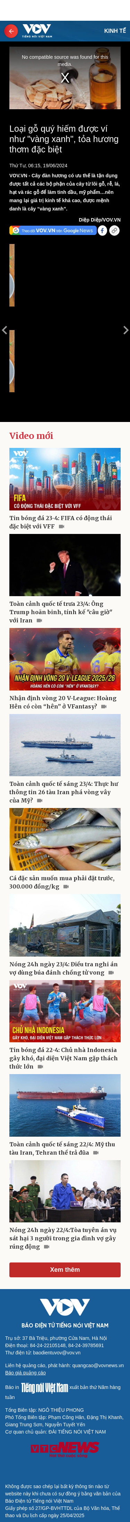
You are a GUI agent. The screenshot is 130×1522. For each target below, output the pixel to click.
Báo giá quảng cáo (25, 1372)
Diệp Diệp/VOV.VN (100, 220)
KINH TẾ (115, 31)
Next (125, 330)
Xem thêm (65, 1269)
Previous (4, 330)
